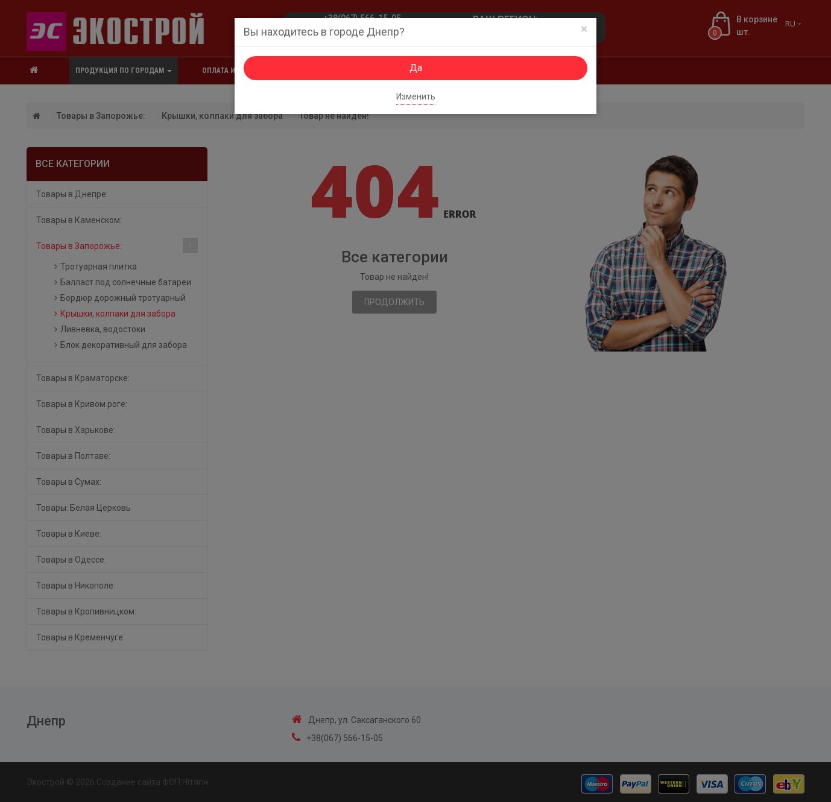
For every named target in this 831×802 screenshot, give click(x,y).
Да (415, 68)
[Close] (584, 29)
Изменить (415, 96)
